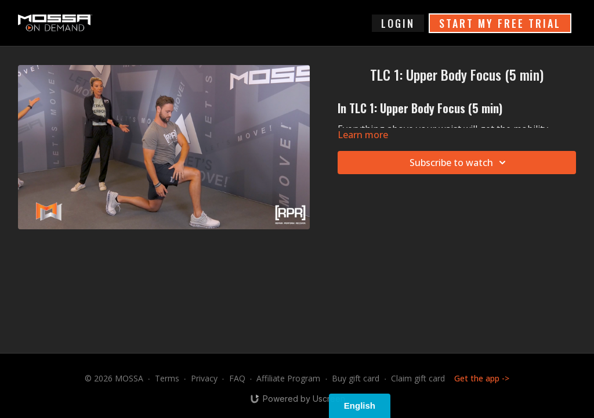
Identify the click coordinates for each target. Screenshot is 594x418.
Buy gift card (355, 378)
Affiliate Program (288, 378)
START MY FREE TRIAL (500, 23)
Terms (167, 378)
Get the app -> (481, 378)
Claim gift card (418, 378)
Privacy (204, 378)
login (398, 23)
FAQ (237, 378)
